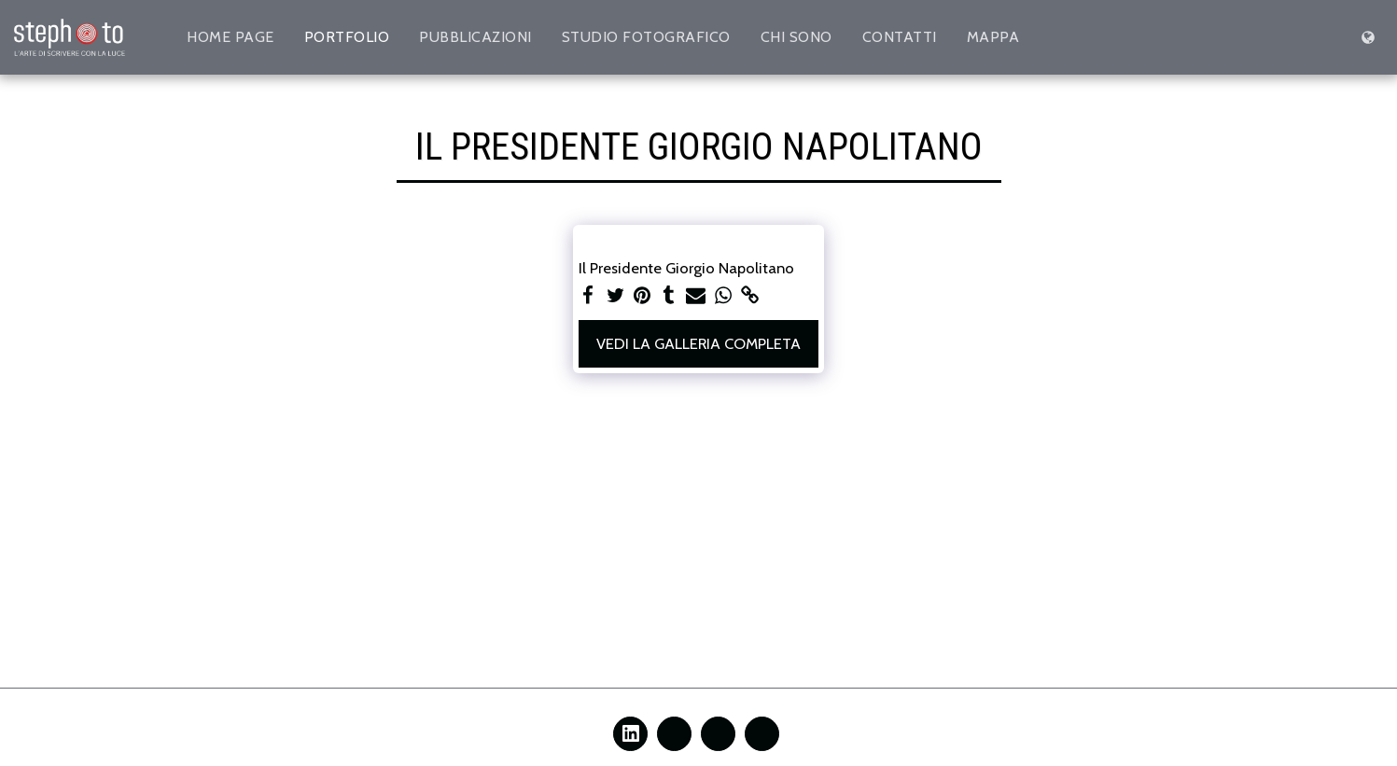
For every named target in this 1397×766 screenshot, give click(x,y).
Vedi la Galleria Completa (698, 343)
